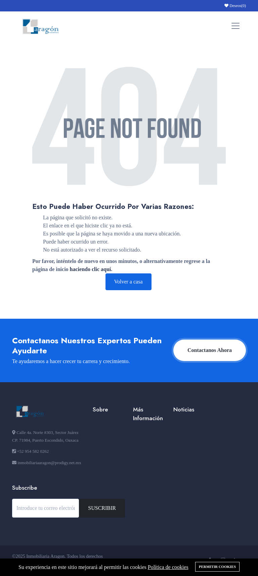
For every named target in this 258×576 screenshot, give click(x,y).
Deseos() (235, 5)
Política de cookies (168, 567)
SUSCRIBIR (102, 508)
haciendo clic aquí (90, 269)
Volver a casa (128, 281)
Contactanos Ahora (209, 350)
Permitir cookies (217, 567)
